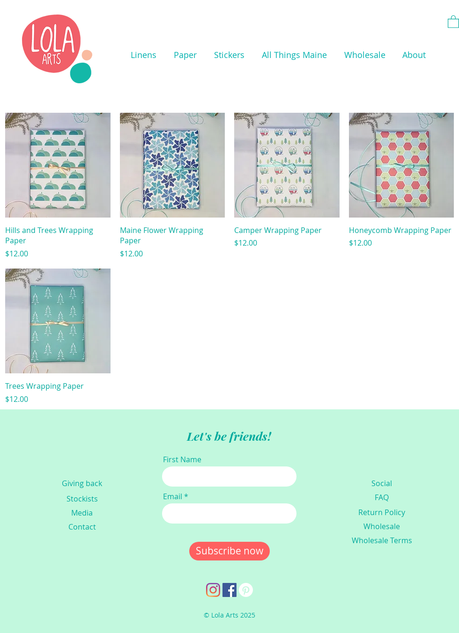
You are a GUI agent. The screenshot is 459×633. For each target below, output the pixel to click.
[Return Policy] (381, 512)
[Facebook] (229, 590)
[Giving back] (82, 483)
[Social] (381, 483)
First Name (182, 459)
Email (172, 496)
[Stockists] (82, 498)
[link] (453, 21)
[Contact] (82, 526)
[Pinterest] (246, 590)
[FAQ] (381, 497)
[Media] (82, 512)
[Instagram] (213, 590)
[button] (143, 54)
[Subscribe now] (229, 551)
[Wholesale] (381, 526)
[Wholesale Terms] (381, 540)
